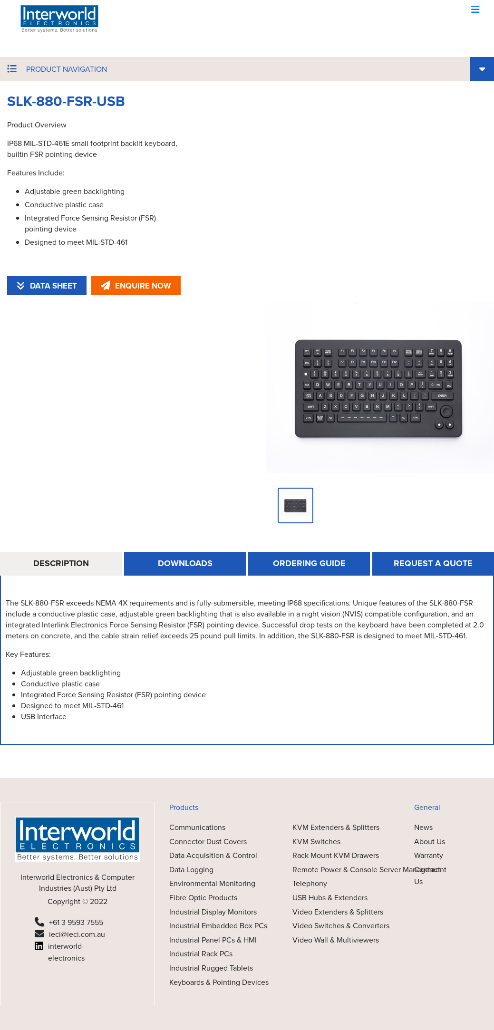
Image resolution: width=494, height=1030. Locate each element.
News (423, 827)
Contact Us (427, 875)
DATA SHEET (47, 286)
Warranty (428, 855)
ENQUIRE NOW (136, 286)
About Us (429, 841)
